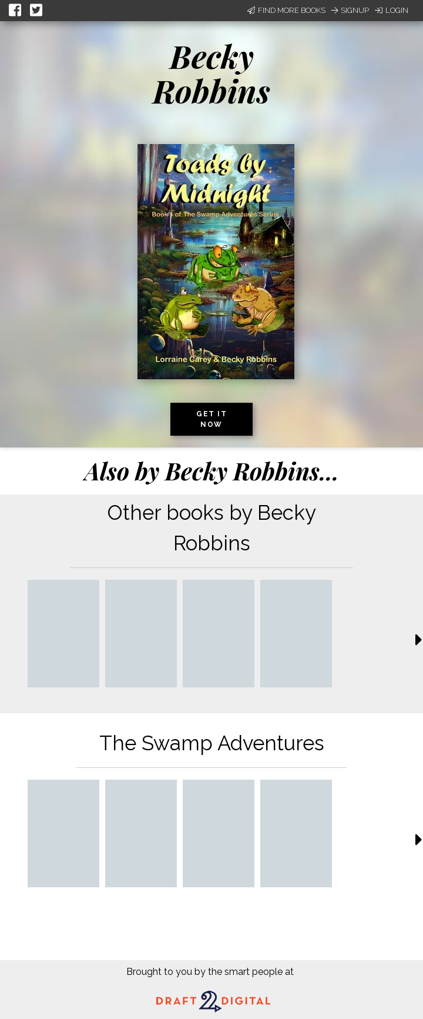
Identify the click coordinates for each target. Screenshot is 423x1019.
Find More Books (286, 10)
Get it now (211, 419)
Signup (350, 10)
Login (391, 10)
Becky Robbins (211, 73)
